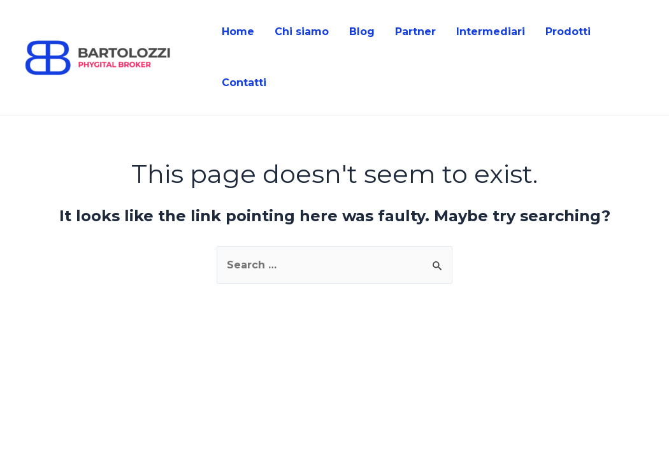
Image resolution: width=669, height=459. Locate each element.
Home (238, 32)
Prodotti (568, 32)
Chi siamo (302, 32)
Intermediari (490, 32)
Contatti (244, 82)
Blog (362, 32)
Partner (415, 32)
